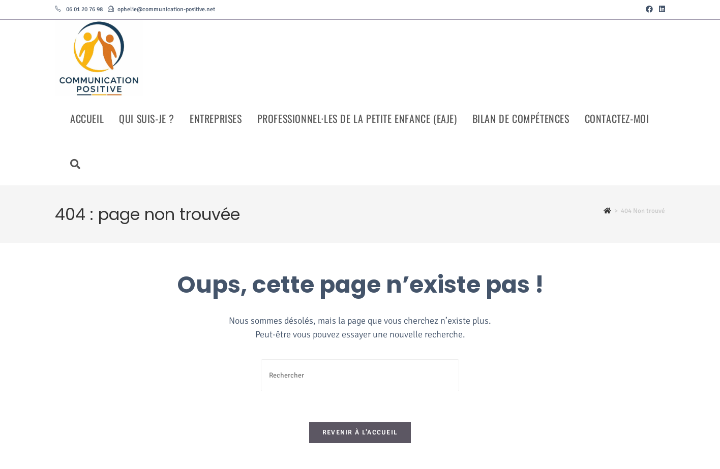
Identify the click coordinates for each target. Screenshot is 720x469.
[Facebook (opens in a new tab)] (649, 10)
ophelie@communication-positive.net (166, 9)
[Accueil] (607, 211)
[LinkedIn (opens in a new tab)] (660, 10)
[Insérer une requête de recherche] (360, 375)
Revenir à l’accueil (360, 432)
